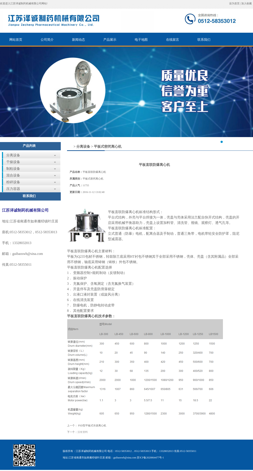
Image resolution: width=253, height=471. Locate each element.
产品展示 (109, 39)
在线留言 (172, 39)
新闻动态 (78, 39)
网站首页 (15, 39)
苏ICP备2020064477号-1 (150, 457)
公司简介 (47, 39)
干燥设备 (13, 162)
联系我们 (203, 39)
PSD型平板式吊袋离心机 (92, 425)
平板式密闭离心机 (108, 146)
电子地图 (141, 39)
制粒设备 (13, 168)
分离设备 (13, 155)
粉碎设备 (13, 182)
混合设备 (13, 175)
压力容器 (13, 189)
